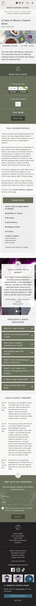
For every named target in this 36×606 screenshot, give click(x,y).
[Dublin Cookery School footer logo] (18, 527)
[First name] (18, 496)
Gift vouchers (18, 536)
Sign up (17, 517)
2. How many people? (18, 99)
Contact (18, 542)
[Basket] (28, 3)
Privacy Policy (19, 510)
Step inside (18, 534)
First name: (6, 496)
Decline (18, 600)
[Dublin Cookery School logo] (3, 3)
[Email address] (18, 502)
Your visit (18, 538)
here (14, 192)
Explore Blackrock (18, 540)
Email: (4, 502)
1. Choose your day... (18, 84)
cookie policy (20, 589)
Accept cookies (18, 596)
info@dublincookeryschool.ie (18, 565)
